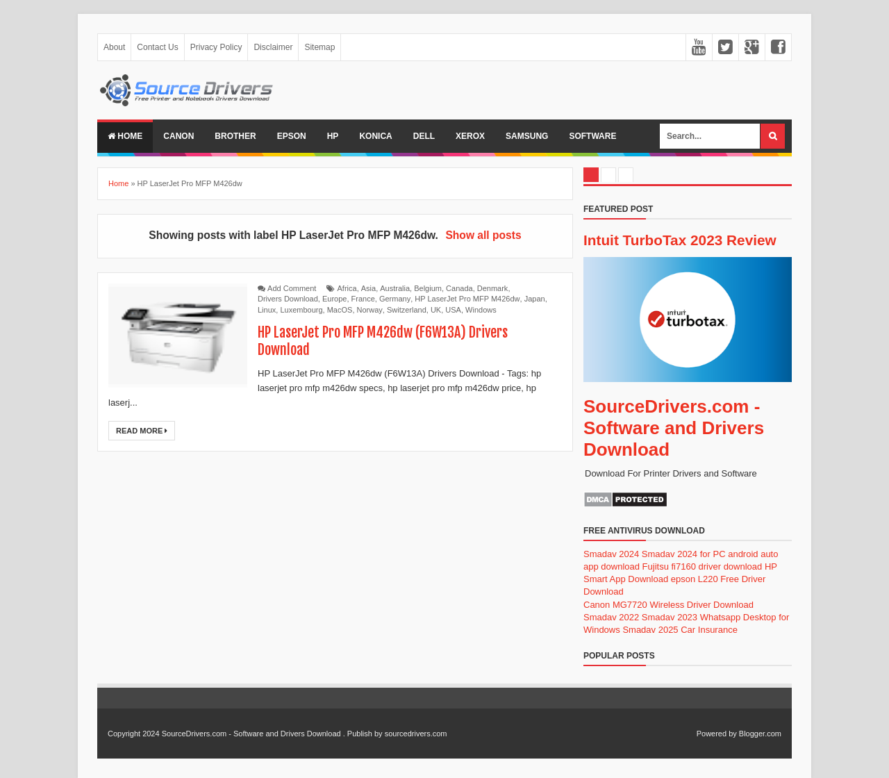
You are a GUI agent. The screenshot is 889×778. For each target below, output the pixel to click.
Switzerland (406, 310)
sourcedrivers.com (416, 733)
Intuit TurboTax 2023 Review (679, 240)
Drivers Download (288, 299)
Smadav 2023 (669, 617)
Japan (534, 299)
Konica (375, 136)
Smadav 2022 (611, 617)
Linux (267, 310)
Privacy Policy (216, 47)
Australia (395, 288)
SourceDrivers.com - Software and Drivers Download (673, 428)
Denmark (492, 288)
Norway (370, 310)
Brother (235, 136)
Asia (368, 288)
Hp (333, 136)
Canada (459, 288)
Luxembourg (301, 310)
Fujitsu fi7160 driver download (702, 566)
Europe (334, 299)
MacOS (340, 310)
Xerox (470, 136)
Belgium (428, 288)
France (363, 299)
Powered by (717, 733)
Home (125, 136)
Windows (481, 310)
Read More (141, 431)
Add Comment (291, 288)
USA (453, 310)
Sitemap (319, 47)
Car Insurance (709, 629)
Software (592, 136)
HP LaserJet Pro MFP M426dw (467, 299)
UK (436, 310)
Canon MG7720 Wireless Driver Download (668, 604)
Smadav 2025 (650, 629)
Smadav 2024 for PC (684, 554)
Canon (178, 136)
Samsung (527, 136)
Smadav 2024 (611, 554)
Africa (347, 288)
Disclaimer (273, 47)
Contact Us (157, 47)
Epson (291, 136)
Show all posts (483, 235)
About (114, 47)
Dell (424, 136)
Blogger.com (760, 733)
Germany (394, 299)
